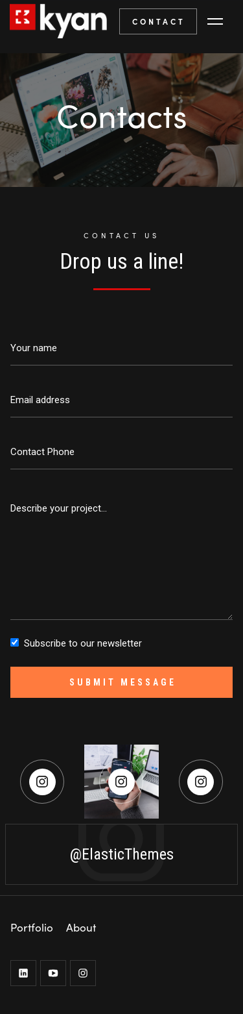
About (81, 927)
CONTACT (158, 21)
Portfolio (31, 927)
